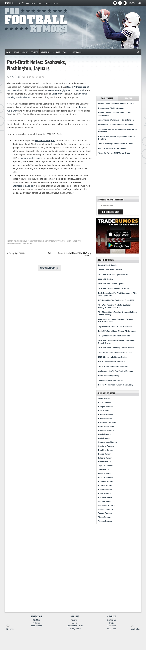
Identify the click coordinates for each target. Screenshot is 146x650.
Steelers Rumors (105, 509)
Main (49, 252)
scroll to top (135, 627)
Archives (56, 52)
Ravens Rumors (105, 497)
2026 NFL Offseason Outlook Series (113, 288)
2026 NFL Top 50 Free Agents (111, 284)
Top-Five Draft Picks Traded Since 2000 (115, 326)
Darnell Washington (45, 140)
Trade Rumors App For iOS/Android (113, 366)
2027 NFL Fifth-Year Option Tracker (113, 274)
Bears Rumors (104, 403)
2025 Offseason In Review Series (112, 357)
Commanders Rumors (107, 442)
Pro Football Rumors (15, 7)
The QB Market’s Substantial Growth (114, 336)
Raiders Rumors (105, 489)
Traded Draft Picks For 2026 (110, 270)
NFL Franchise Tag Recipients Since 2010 (116, 300)
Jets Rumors (103, 470)
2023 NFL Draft (12, 241)
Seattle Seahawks (58, 241)
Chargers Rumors (106, 430)
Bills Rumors (104, 411)
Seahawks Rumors (106, 505)
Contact (34, 52)
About (25, 52)
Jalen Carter (58, 94)
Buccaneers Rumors (107, 422)
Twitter (111, 623)
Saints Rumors (104, 501)
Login (139, 3)
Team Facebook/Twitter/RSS (110, 380)
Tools (65, 52)
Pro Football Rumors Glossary (111, 361)
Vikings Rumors (105, 521)
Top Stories (107, 98)
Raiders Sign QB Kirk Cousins (111, 108)
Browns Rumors (105, 418)
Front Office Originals (107, 265)
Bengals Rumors (105, 406)
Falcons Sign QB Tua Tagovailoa (112, 148)
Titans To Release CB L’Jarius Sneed (114, 153)
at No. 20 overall (76, 90)
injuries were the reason (31, 158)
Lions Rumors (104, 474)
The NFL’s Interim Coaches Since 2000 (115, 352)
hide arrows (10, 627)
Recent (128, 98)
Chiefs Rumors (104, 434)
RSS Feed (111, 629)
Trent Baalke (27, 243)
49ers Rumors (104, 399)
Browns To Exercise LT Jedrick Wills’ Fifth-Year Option (73, 254)
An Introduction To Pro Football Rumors (115, 371)
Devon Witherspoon (76, 87)
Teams (16, 52)
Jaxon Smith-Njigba (57, 90)
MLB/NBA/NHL (77, 52)
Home (8, 52)
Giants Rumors (104, 462)
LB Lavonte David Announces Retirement (116, 125)
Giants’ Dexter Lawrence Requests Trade (42, 3)
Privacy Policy (75, 629)
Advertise (45, 52)
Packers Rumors (105, 478)
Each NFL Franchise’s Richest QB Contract (117, 331)
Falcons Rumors (105, 458)
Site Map (36, 620)
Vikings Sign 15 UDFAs (17, 253)
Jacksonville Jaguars (27, 241)
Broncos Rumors (105, 414)
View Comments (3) (49, 268)
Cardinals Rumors (106, 426)
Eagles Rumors (104, 454)
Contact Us (111, 620)
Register (132, 3)
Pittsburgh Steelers (43, 241)
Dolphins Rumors (105, 450)
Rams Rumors (104, 493)
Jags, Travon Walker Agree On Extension (116, 120)
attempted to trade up (23, 186)
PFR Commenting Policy (108, 375)
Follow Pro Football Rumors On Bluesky (115, 385)
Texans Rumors (105, 513)
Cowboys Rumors (106, 446)
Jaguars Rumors (105, 466)
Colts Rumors (104, 438)
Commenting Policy (75, 626)
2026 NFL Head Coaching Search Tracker (116, 348)
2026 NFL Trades (105, 279)
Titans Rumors (104, 517)
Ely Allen (14, 77)
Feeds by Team (36, 626)
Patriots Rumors (105, 485)
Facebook (112, 626)
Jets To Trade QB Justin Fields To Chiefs (115, 144)
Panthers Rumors (105, 481)
